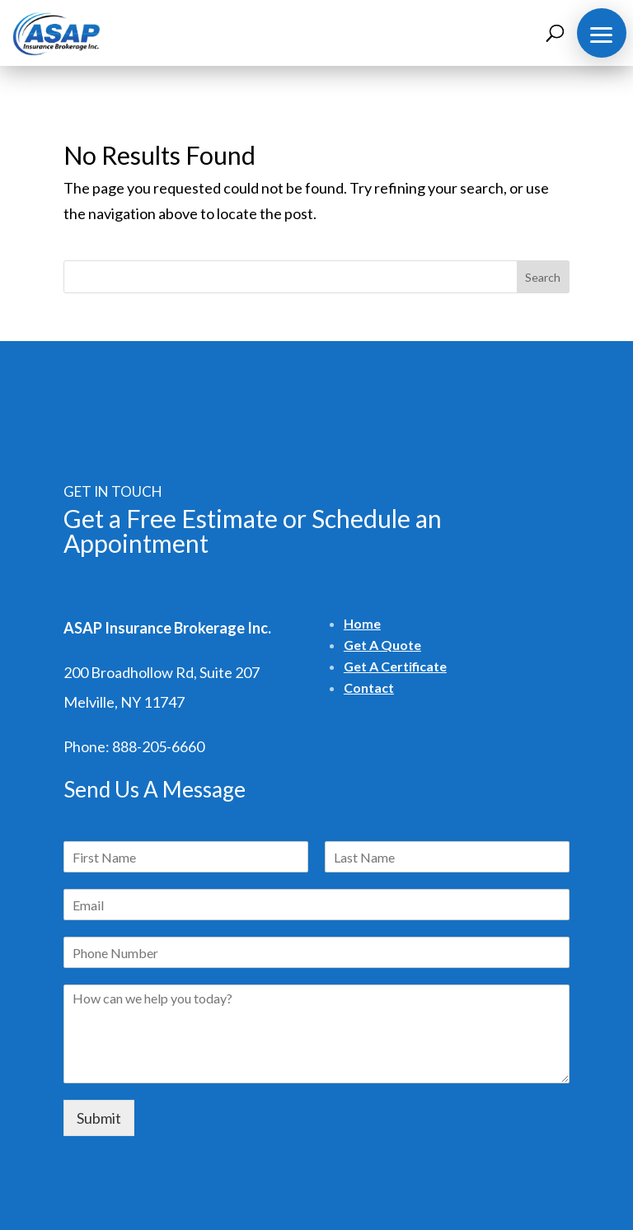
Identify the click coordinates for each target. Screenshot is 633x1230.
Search (542, 277)
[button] (601, 33)
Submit (99, 1118)
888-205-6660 (158, 746)
